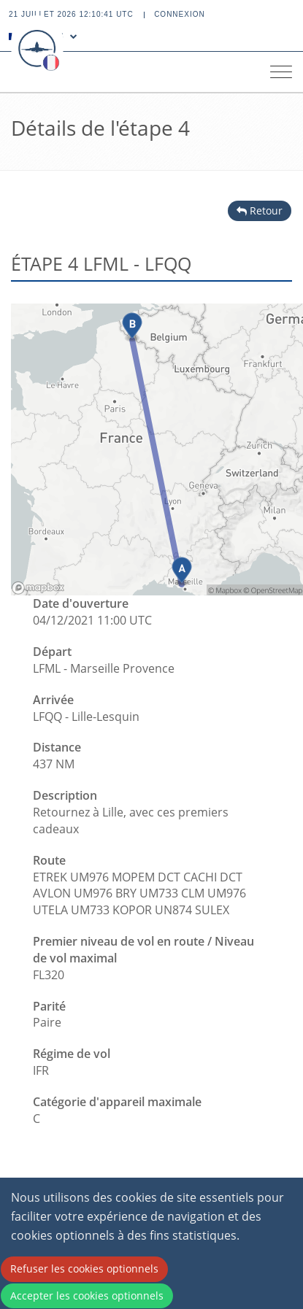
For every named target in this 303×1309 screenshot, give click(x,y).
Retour (260, 210)
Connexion (179, 14)
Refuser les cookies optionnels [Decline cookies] (84, 1268)
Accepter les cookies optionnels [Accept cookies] (87, 1295)
